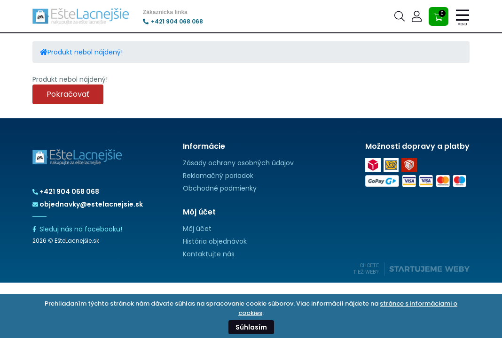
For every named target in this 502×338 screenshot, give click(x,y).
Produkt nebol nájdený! (85, 52)
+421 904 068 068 (173, 21)
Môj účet (197, 228)
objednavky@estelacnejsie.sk (87, 204)
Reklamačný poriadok (218, 175)
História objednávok (215, 241)
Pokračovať (68, 94)
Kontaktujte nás (209, 254)
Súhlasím (251, 327)
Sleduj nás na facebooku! (77, 229)
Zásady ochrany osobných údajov (238, 163)
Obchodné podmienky (220, 188)
